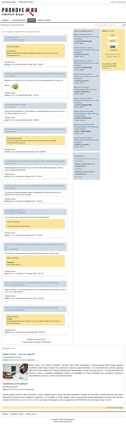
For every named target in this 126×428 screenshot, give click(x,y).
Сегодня (78, 159)
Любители (11, 360)
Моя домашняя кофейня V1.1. (15, 210)
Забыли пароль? (112, 56)
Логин (112, 2)
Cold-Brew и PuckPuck (15, 383)
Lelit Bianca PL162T (11, 37)
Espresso (13, 76)
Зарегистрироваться (113, 54)
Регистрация (121, 2)
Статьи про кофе (19, 20)
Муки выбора (14, 249)
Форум (31, 20)
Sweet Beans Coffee (9, 2)
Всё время (78, 161)
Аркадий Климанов (19, 360)
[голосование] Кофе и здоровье (15, 104)
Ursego (13, 64)
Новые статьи (31, 414)
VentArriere (105, 68)
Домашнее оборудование (17, 40)
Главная (5, 20)
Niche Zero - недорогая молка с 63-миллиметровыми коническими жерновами (31, 283)
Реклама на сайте (17, 414)
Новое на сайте (44, 20)
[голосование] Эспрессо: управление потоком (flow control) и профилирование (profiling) (35, 73)
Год (95, 159)
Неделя (84, 159)
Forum (7, 40)
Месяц (90, 159)
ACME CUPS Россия (26, 2)
